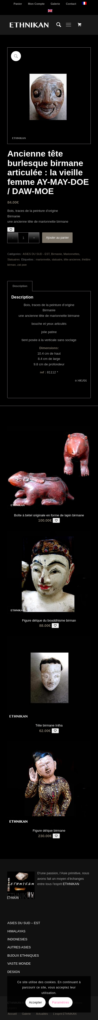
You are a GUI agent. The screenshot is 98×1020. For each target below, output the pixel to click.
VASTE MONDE (19, 963)
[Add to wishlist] (10, 229)
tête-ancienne (72, 259)
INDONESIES (17, 939)
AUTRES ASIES (19, 947)
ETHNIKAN (71, 884)
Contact (71, 3)
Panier (18, 3)
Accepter (35, 1002)
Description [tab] (19, 285)
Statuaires (13, 259)
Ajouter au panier (57, 237)
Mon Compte (36, 3)
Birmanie (56, 253)
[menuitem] (18, 4)
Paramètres (60, 1002)
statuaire (57, 259)
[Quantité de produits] (23, 237)
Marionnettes (71, 253)
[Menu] (68, 25)
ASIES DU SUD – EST (23, 923)
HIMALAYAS (16, 931)
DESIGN (13, 972)
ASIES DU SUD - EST (36, 253)
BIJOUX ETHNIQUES (23, 955)
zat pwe (22, 264)
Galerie (55, 3)
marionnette (43, 259)
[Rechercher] (56, 25)
